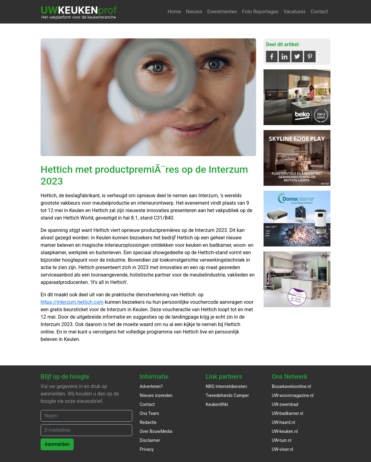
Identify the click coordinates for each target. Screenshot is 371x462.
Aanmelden (57, 444)
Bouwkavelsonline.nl (291, 386)
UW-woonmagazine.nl (293, 395)
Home (174, 12)
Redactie (148, 422)
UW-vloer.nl (282, 449)
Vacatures (294, 12)
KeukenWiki (217, 404)
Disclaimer (150, 440)
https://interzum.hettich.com (72, 302)
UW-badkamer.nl (287, 413)
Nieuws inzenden (156, 395)
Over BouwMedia (156, 431)
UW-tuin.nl (281, 440)
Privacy (147, 449)
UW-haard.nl (283, 422)
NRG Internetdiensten (226, 386)
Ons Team (149, 413)
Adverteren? (151, 386)
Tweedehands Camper (227, 395)
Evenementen (222, 12)
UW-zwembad (285, 404)
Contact (319, 12)
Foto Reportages (260, 12)
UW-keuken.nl (285, 431)
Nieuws (194, 12)
